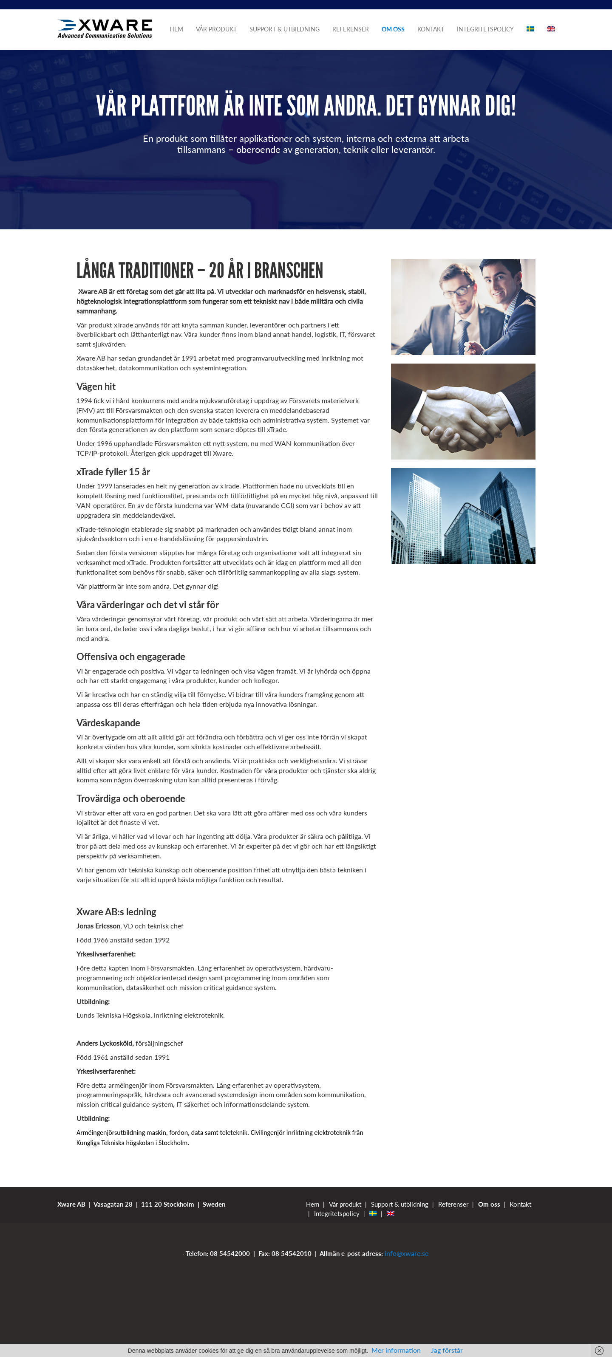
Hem (176, 29)
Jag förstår (447, 1350)
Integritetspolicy (485, 29)
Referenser (350, 29)
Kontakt (430, 29)
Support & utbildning (284, 29)
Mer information (396, 1350)
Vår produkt (216, 29)
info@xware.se (406, 1253)
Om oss (393, 29)
